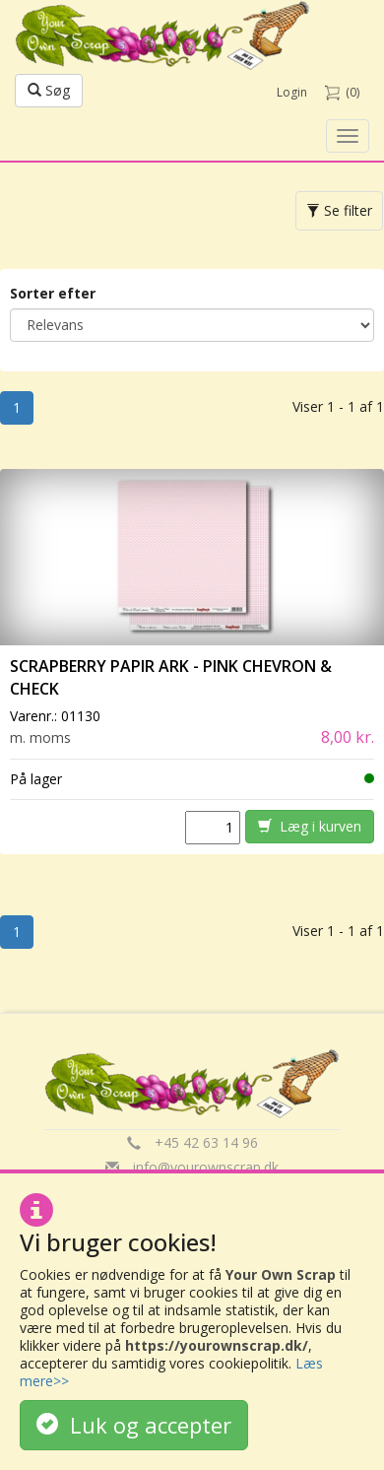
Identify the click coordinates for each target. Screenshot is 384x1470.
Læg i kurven (309, 826)
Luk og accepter (133, 1424)
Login (292, 92)
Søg (49, 90)
